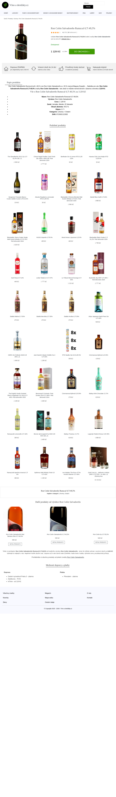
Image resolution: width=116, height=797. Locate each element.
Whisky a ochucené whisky (53, 13)
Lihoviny (15, 13)
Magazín (48, 593)
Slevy (5, 602)
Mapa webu (49, 598)
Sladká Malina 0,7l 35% (17, 316)
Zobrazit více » (65, 39)
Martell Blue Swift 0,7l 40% (98, 197)
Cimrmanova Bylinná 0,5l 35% (71, 393)
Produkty (10, 18)
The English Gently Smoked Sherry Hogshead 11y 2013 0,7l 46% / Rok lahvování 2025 (17, 395)
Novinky (6, 598)
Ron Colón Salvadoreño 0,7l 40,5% (58, 534)
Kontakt (89, 598)
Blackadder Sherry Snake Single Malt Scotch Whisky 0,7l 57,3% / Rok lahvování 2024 (17, 239)
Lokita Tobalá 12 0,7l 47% (44, 278)
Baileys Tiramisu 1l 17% (71, 434)
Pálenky (109, 13)
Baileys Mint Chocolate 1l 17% (98, 393)
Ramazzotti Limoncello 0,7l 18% (17, 434)
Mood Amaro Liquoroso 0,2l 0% (71, 237)
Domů (6, 13)
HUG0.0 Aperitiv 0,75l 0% (44, 237)
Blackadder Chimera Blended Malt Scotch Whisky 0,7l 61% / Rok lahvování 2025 (71, 198)
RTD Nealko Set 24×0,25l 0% (71, 355)
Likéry (92, 13)
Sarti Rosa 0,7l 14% (17, 278)
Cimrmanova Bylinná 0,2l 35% (98, 355)
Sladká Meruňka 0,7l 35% (44, 316)
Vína (84, 13)
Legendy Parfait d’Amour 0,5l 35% (98, 434)
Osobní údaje (49, 602)
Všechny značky (8, 593)
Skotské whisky (72, 13)
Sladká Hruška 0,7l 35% (71, 316)
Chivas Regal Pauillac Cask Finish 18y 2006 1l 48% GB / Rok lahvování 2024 (44, 158)
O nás (89, 593)
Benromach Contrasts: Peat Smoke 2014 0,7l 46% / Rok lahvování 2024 (44, 395)
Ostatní (67, 493)
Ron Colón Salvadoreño (102, 37)
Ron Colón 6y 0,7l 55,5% (101, 534)
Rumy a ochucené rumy (30, 13)
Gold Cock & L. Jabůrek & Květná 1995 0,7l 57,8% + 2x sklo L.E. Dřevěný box (98, 474)
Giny (100, 13)
